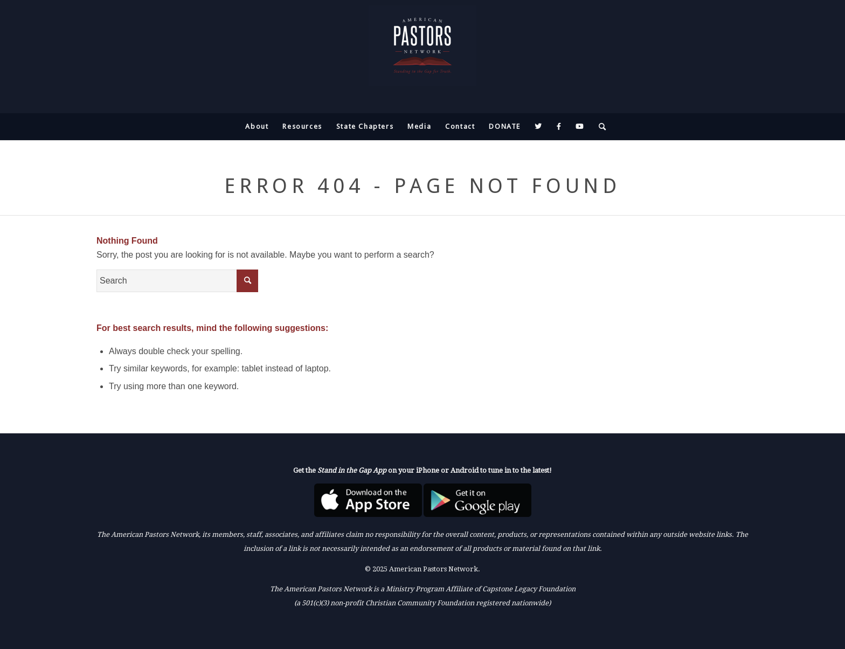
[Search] (599, 126)
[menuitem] (256, 126)
